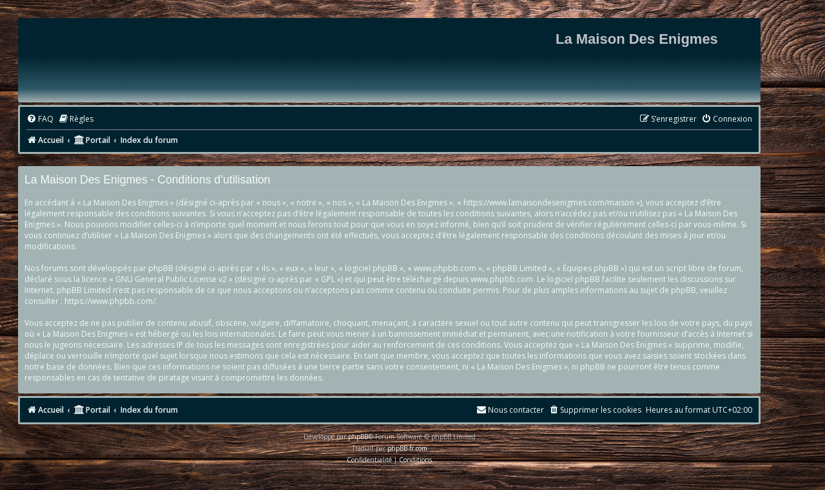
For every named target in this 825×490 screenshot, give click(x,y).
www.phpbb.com (502, 279)
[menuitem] (39, 119)
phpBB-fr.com (407, 448)
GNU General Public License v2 (171, 279)
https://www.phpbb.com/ (109, 301)
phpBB (358, 436)
